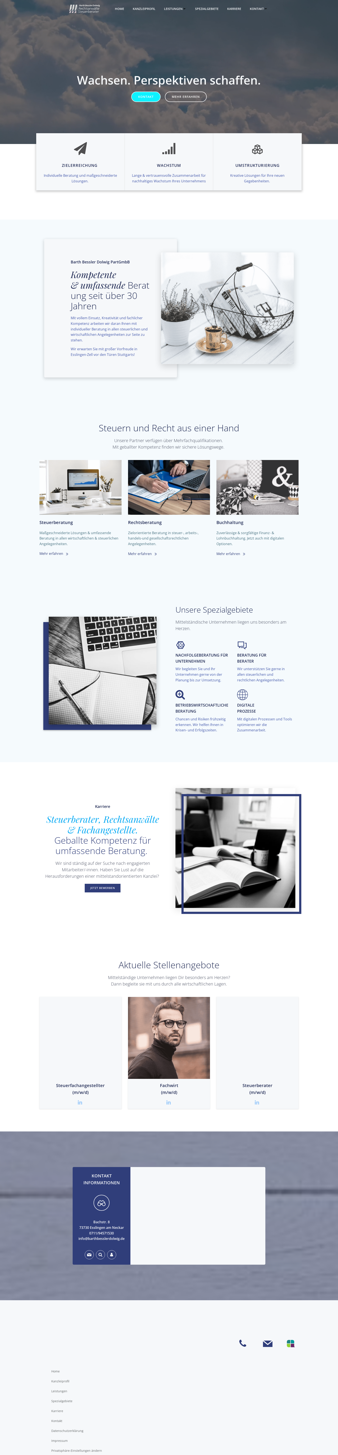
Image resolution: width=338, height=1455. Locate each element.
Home (119, 9)
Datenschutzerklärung (67, 1431)
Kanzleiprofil (144, 9)
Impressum (59, 1441)
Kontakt (259, 9)
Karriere (234, 9)
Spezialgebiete (207, 9)
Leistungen (175, 9)
